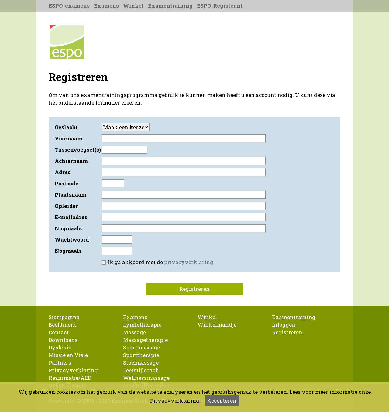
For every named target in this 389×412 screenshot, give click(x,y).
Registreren (194, 288)
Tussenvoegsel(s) (77, 149)
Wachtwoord (72, 239)
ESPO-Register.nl (220, 5)
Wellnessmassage (146, 377)
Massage (134, 332)
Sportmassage (141, 347)
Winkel (133, 5)
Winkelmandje (217, 324)
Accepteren (221, 400)
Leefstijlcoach (141, 370)
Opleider (66, 205)
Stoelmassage (141, 362)
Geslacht (66, 127)
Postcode (66, 183)
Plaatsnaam (70, 194)
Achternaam (71, 160)
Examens (106, 5)
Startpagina (64, 317)
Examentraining (170, 5)
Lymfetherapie (142, 324)
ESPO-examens (69, 5)
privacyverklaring (188, 262)
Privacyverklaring (73, 370)
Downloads (63, 339)
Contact (59, 332)
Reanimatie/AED (70, 377)
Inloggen (283, 324)
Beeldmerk (63, 324)
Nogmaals (68, 228)
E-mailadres (71, 217)
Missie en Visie (68, 355)
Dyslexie (60, 347)
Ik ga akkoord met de (157, 262)
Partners (60, 362)
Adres (63, 172)
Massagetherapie (145, 339)
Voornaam (68, 138)
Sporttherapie (141, 355)
